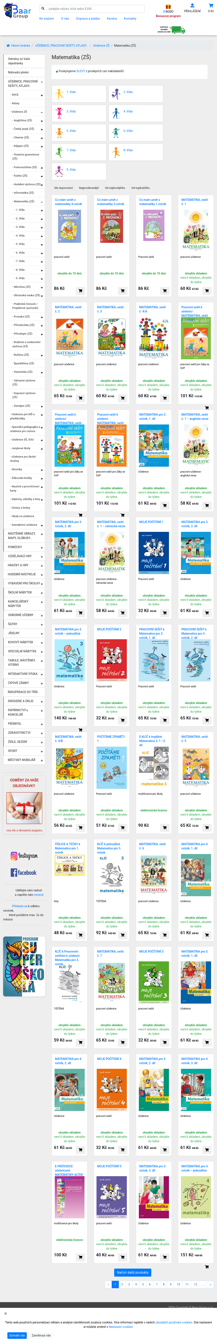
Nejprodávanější (89, 187)
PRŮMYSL (14, 723)
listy (56, 901)
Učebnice (143, 471)
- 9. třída (19, 278)
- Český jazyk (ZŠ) (23, 128)
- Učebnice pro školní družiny (23, 458)
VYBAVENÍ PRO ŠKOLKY (24, 583)
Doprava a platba (88, 18)
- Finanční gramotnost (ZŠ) (25, 156)
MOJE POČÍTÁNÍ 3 (151, 951)
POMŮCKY (15, 547)
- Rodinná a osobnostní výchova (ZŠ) (26, 344)
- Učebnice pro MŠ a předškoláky (22, 416)
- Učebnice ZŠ (18, 111)
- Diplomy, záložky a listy (25, 499)
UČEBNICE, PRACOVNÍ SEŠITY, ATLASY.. (61, 45)
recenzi (39, 894)
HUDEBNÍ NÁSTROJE (22, 574)
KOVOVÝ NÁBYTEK (20, 642)
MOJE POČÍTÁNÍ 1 (151, 522)
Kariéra (112, 18)
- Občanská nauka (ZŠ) (26, 295)
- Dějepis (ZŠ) (20, 145)
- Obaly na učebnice (22, 516)
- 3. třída (19, 226)
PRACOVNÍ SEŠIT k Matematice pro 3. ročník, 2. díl (194, 633)
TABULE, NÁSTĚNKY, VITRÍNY (21, 662)
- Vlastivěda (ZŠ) (22, 371)
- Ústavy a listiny (20, 507)
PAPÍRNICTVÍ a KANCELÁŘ (18, 712)
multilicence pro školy (150, 793)
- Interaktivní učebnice (23, 524)
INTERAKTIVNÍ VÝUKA (23, 674)
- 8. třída (19, 269)
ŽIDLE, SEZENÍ (17, 741)
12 (195, 1284)
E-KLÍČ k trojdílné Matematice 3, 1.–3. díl (152, 741)
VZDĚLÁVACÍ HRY (20, 556)
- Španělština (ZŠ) (23, 363)
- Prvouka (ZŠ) (21, 316)
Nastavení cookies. (121, 1326)
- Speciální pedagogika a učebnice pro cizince (25, 429)
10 (178, 1284)
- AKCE (14, 94)
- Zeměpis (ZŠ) (21, 405)
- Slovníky (16, 469)
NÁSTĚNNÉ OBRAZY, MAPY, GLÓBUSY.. (22, 536)
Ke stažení (46, 18)
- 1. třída (19, 209)
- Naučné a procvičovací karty (24, 488)
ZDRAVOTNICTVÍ (19, 732)
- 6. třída (19, 252)
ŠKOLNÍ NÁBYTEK (20, 592)
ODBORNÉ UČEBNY (20, 615)
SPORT (12, 751)
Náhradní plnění (18, 72)
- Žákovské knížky (21, 478)
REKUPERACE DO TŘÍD (23, 692)
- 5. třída (19, 244)
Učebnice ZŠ (101, 45)
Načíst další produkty (133, 1272)
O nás (65, 18)
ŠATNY (12, 624)
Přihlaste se (19, 906)
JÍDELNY (14, 633)
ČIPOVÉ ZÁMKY (18, 683)
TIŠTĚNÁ (101, 901)
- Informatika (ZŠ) (23, 192)
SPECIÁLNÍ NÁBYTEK (22, 651)
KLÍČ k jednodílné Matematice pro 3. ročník (109, 848)
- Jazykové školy (20, 448)
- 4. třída (19, 235)
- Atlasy (14, 103)
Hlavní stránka (18, 45)
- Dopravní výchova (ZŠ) (23, 395)
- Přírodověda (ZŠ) (23, 325)
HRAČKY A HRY (18, 565)
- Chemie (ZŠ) (20, 137)
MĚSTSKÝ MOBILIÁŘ (21, 760)
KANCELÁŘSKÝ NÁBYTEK (18, 604)
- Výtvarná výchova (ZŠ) (23, 382)
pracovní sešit (62, 256)
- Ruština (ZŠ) (20, 354)
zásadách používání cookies (173, 1322)
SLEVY (80, 71)
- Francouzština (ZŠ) (24, 167)
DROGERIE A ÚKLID (20, 701)
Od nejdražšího (140, 187)
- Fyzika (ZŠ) (20, 175)
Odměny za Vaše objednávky (19, 61)
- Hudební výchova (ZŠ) (26, 184)
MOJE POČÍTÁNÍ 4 (109, 1059)
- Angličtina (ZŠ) (22, 120)
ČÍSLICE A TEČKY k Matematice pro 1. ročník (67, 848)
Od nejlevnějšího (115, 187)
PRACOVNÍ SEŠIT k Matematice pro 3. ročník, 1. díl (152, 633)
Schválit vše (17, 1335)
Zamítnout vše (41, 1335)
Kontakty (130, 18)
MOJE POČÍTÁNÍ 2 (109, 629)
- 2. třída (19, 218)
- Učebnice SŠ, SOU (22, 439)
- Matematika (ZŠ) (23, 201)
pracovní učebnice (190, 256)
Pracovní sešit (146, 256)
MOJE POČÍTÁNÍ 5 (109, 1166)
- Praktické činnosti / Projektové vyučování (25, 306)
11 (187, 1284)
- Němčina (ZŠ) (21, 286)
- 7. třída (19, 261)
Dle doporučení (63, 187)
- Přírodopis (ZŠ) (22, 333)
